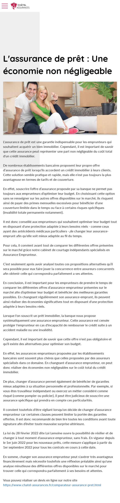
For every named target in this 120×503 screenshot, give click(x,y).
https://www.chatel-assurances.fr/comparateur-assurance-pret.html (52, 485)
